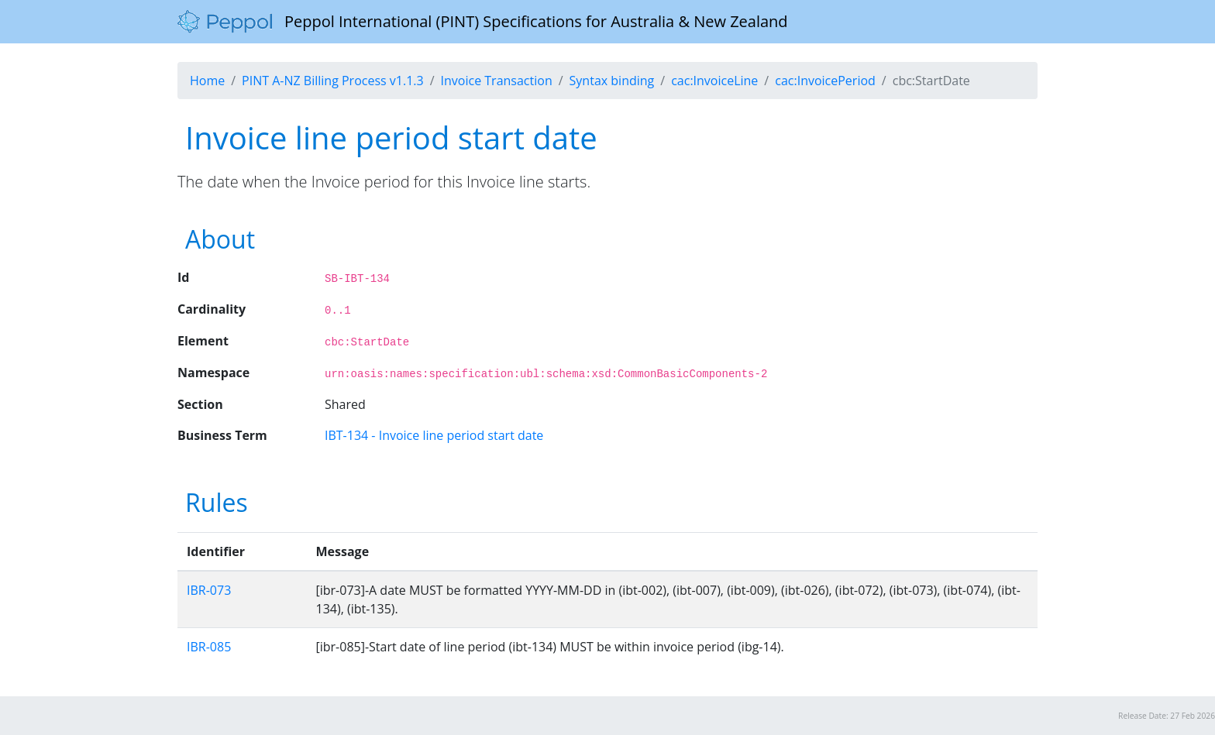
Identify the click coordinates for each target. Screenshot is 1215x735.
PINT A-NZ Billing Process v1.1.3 (333, 80)
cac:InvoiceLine (714, 80)
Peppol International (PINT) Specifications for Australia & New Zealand (482, 21)
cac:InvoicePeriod (825, 80)
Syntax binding (612, 80)
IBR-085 (209, 646)
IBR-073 (209, 590)
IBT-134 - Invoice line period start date (434, 435)
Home (207, 80)
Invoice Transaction (496, 80)
